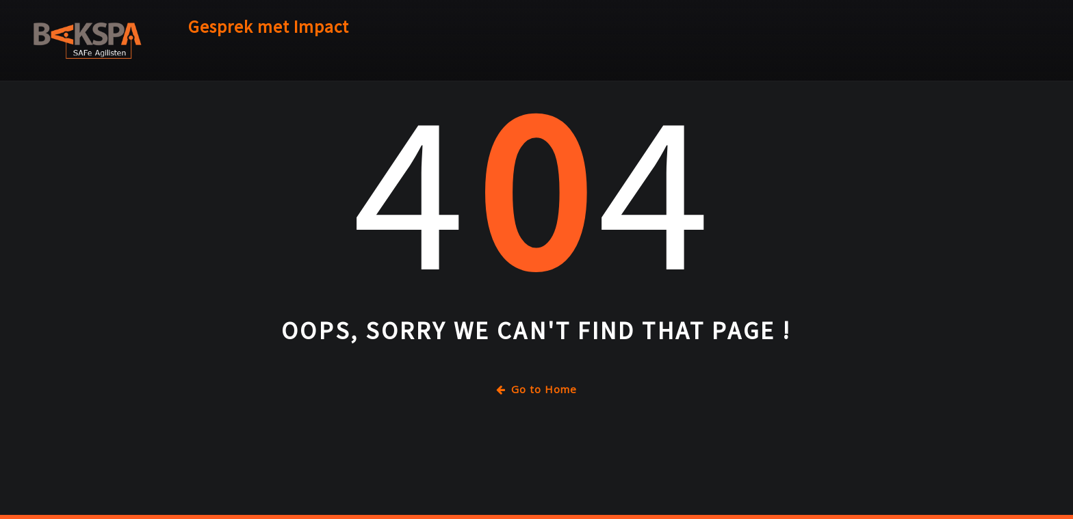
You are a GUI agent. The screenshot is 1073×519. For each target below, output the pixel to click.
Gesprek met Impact (268, 27)
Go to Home (536, 389)
